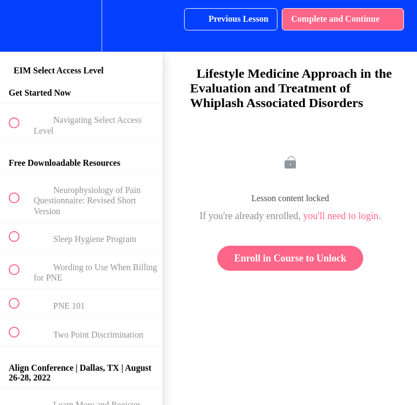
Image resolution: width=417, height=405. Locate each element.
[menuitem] (81, 26)
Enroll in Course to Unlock (290, 258)
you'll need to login (340, 215)
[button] (20, 26)
